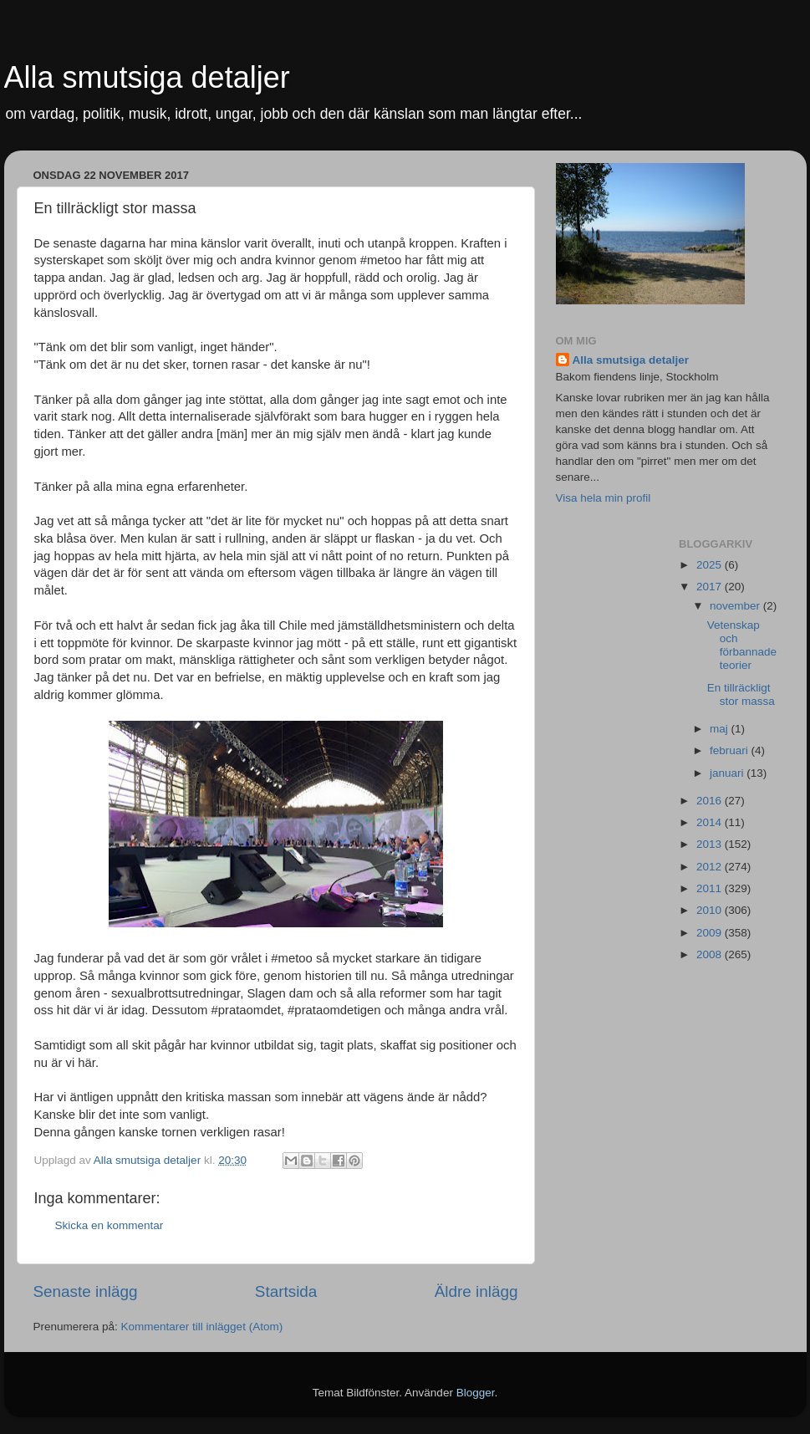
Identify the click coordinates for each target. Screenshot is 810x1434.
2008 (710, 954)
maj (720, 728)
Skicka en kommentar (109, 1225)
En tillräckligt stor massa (741, 694)
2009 (710, 932)
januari (728, 773)
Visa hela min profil (603, 498)
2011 (710, 888)
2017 (710, 586)
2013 (710, 844)
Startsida (286, 1291)
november (736, 606)
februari (730, 750)
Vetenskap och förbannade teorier (742, 645)
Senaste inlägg (85, 1291)
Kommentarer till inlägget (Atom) (202, 1326)
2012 (710, 866)
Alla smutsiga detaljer (147, 77)
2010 (710, 910)
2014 (710, 822)
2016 (710, 800)
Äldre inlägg (476, 1291)
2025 (710, 565)
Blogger (475, 1392)
